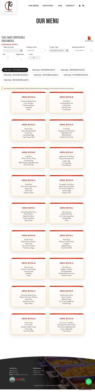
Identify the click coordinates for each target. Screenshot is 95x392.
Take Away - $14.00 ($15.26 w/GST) (46, 78)
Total (31, 57)
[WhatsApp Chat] (88, 381)
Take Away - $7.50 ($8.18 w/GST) (15, 73)
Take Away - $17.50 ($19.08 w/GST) (76, 78)
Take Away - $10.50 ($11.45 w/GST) (73, 73)
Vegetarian (21, 58)
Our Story (48, 5)
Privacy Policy (36, 375)
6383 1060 (15, 375)
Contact (70, 5)
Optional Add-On (78, 50)
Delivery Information (38, 373)
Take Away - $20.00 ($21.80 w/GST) (16, 83)
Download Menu (89, 43)
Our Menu (34, 5)
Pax (4, 57)
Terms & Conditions (38, 377)
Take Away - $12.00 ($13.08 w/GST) (16, 78)
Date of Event (9, 50)
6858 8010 (15, 373)
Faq (60, 5)
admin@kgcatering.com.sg (20, 377)
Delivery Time (32, 50)
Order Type (54, 50)
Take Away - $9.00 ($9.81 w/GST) (43, 73)
